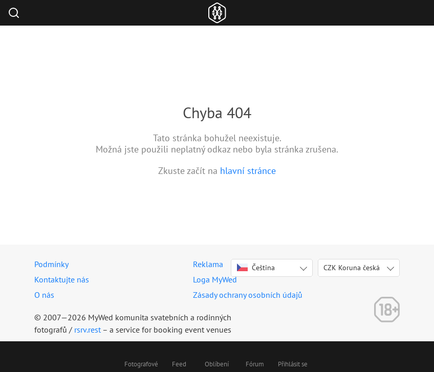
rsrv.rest (87, 329)
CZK (351, 267)
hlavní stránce (248, 171)
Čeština (256, 267)
